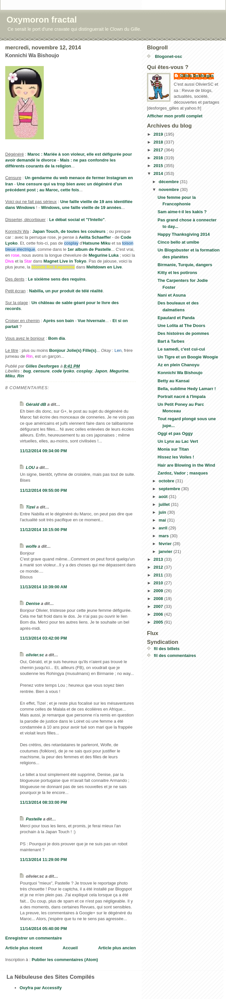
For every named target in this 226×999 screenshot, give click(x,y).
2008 (158, 598)
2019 (158, 134)
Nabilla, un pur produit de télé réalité (66, 290)
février (166, 543)
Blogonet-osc (168, 56)
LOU (30, 467)
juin (163, 512)
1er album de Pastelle (89, 249)
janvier (166, 551)
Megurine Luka (104, 255)
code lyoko (63, 371)
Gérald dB (36, 404)
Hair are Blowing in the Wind (186, 465)
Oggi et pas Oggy (175, 433)
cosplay (84, 371)
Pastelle (34, 819)
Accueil (70, 947)
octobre (167, 480)
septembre (170, 488)
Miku (10, 375)
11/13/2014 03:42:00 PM (43, 638)
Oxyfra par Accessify (41, 987)
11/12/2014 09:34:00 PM (43, 450)
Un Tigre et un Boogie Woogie (187, 356)
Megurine (118, 371)
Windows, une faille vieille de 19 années (81, 207)
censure (41, 371)
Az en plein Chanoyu (178, 364)
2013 (158, 559)
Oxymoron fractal (42, 20)
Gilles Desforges (197, 75)
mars (164, 535)
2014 (158, 173)
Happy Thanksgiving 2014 (183, 234)
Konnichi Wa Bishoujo (179, 372)
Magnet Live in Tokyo (64, 261)
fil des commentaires (175, 655)
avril (164, 527)
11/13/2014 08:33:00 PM (43, 802)
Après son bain (58, 320)
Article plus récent (23, 947)
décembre (169, 181)
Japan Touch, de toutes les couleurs (68, 231)
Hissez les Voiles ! (175, 457)
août (164, 496)
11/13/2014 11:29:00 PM (43, 859)
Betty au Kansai (173, 380)
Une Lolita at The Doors (181, 325)
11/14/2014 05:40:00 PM (43, 928)
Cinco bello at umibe (178, 242)
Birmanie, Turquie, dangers (184, 264)
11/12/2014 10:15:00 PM (43, 529)
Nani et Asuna (171, 295)
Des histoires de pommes (183, 333)
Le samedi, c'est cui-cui (181, 349)
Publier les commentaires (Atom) (65, 959)
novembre (169, 189)
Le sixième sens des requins (56, 279)
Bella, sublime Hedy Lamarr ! (186, 388)
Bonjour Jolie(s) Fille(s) (72, 350)
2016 (158, 157)
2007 (158, 606)
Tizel (30, 507)
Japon (101, 371)
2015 (158, 165)
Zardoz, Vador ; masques (182, 473)
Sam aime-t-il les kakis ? (181, 211)
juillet (165, 504)
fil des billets (167, 648)
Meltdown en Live (104, 267)
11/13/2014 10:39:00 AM (43, 586)
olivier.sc (35, 654)
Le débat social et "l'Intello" (77, 219)
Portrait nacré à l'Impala (181, 396)
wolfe (31, 546)
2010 (158, 582)
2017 (158, 149)
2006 (158, 614)
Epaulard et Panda (175, 317)
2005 (158, 622)
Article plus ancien (117, 947)
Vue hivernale (91, 320)
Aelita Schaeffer (95, 237)
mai (163, 520)
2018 (158, 142)
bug (27, 371)
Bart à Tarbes (170, 341)
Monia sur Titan (173, 449)
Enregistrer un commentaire (33, 938)
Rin (20, 375)
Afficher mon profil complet (174, 115)
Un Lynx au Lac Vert (177, 441)
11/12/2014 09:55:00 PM (43, 490)
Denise (33, 603)
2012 (158, 567)
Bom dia (56, 338)
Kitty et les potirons (177, 272)
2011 (158, 575)
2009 (158, 590)
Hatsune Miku (97, 243)
